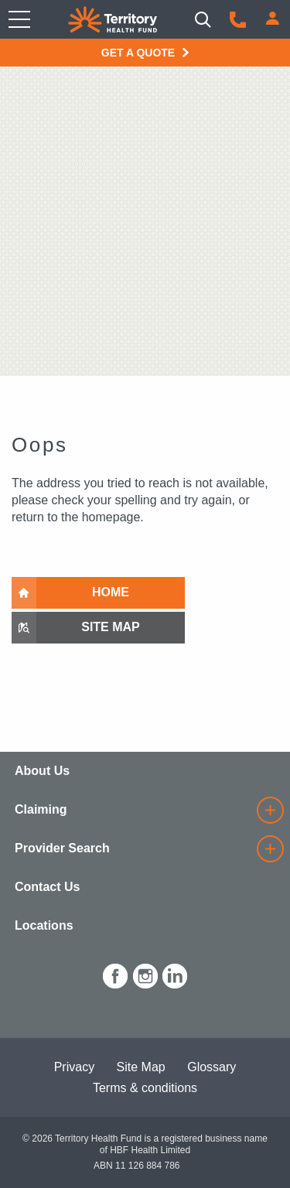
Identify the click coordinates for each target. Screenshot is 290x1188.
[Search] (203, 19)
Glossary (211, 1067)
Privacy (74, 1067)
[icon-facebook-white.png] (115, 974)
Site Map (141, 1067)
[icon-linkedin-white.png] (174, 974)
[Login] (272, 18)
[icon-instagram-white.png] (145, 974)
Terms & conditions (145, 1087)
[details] (270, 810)
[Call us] (237, 19)
